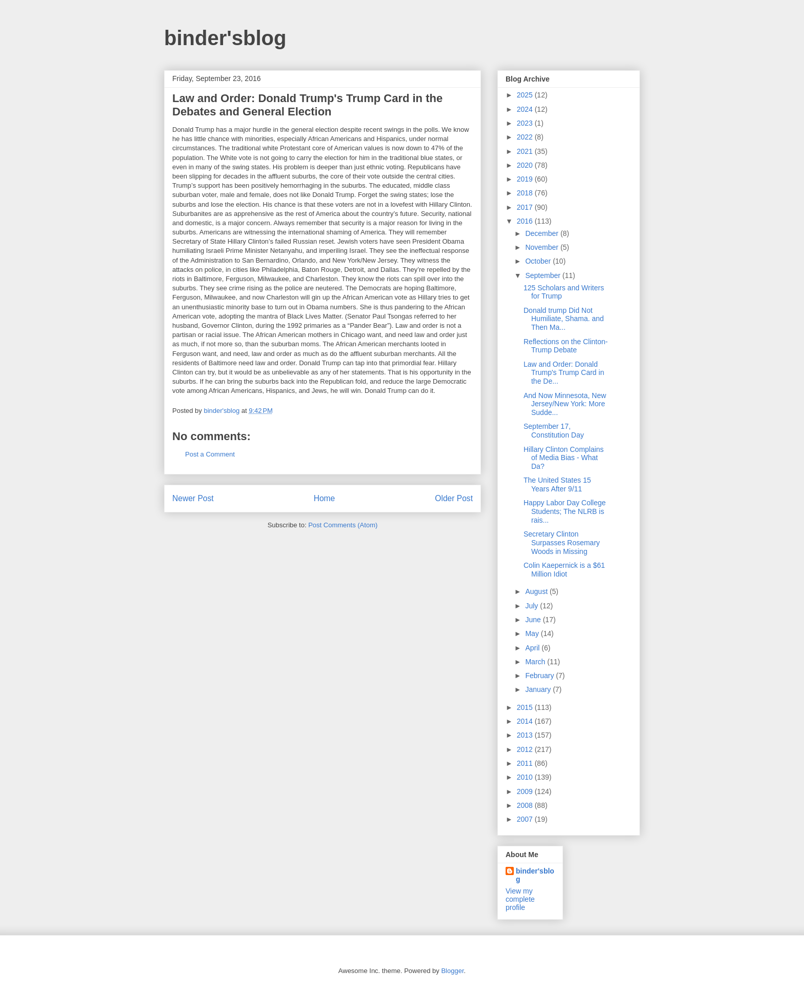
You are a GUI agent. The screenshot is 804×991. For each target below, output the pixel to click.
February (540, 675)
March (536, 662)
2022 (526, 137)
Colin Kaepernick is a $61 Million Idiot (564, 569)
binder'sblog (225, 38)
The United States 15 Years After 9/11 (557, 484)
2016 (526, 221)
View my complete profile (520, 899)
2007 (526, 819)
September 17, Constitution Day (554, 430)
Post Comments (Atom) (342, 525)
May (532, 633)
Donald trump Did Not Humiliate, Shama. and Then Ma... (564, 319)
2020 (526, 165)
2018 (526, 193)
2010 (526, 777)
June (533, 620)
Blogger (452, 971)
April (533, 648)
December (542, 233)
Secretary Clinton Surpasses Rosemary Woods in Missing (562, 543)
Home (324, 498)
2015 (526, 707)
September (543, 275)
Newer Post (193, 498)
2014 (526, 721)
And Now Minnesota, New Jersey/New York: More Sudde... (565, 404)
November (542, 247)
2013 (526, 735)
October (539, 261)
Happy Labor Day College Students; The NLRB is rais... (565, 511)
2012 (526, 749)
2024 (526, 109)
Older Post (454, 498)
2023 (526, 123)
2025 (526, 95)
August (537, 591)
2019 (526, 179)
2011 (526, 763)
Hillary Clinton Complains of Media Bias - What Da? (564, 458)
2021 (526, 151)
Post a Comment (210, 454)
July (532, 606)
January (539, 689)
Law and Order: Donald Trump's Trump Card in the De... (564, 373)
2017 (526, 207)
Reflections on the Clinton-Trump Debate (566, 346)
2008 (526, 805)
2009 (526, 791)
